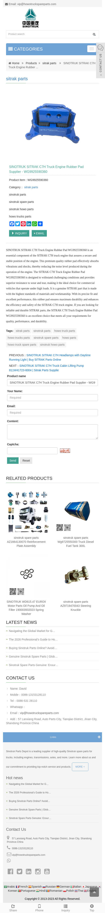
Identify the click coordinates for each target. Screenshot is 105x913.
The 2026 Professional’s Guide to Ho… (33, 639)
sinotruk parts (42, 330)
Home (15, 63)
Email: (11, 406)
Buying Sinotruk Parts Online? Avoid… (33, 648)
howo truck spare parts (22, 344)
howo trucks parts (19, 337)
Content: (13, 421)
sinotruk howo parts (52, 344)
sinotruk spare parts (46, 337)
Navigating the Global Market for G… (32, 631)
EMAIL (39, 233)
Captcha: (13, 444)
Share (13, 907)
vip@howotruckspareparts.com (39, 713)
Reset (26, 460)
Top (92, 907)
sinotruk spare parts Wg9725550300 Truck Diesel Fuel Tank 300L (76, 541)
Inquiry (65, 907)
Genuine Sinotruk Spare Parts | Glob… (33, 656)
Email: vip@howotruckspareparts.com (30, 4)
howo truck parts (64, 330)
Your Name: (15, 391)
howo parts (69, 337)
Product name (16, 376)
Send (12, 460)
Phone (39, 907)
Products (31, 63)
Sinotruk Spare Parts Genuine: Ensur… (33, 665)
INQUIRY (19, 233)
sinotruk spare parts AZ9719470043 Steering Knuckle (75, 605)
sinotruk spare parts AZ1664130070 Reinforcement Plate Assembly (26, 541)
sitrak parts (49, 63)
